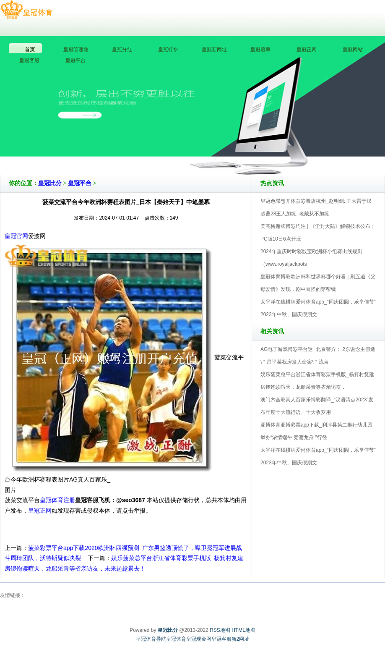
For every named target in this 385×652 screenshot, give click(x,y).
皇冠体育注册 (57, 500)
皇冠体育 (176, 639)
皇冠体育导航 (151, 639)
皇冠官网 (16, 236)
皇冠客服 (221, 639)
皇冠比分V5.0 (229, 150)
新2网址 (241, 639)
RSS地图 (220, 630)
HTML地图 (243, 630)
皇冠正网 (40, 510)
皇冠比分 (50, 183)
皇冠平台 (79, 183)
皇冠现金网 (198, 639)
